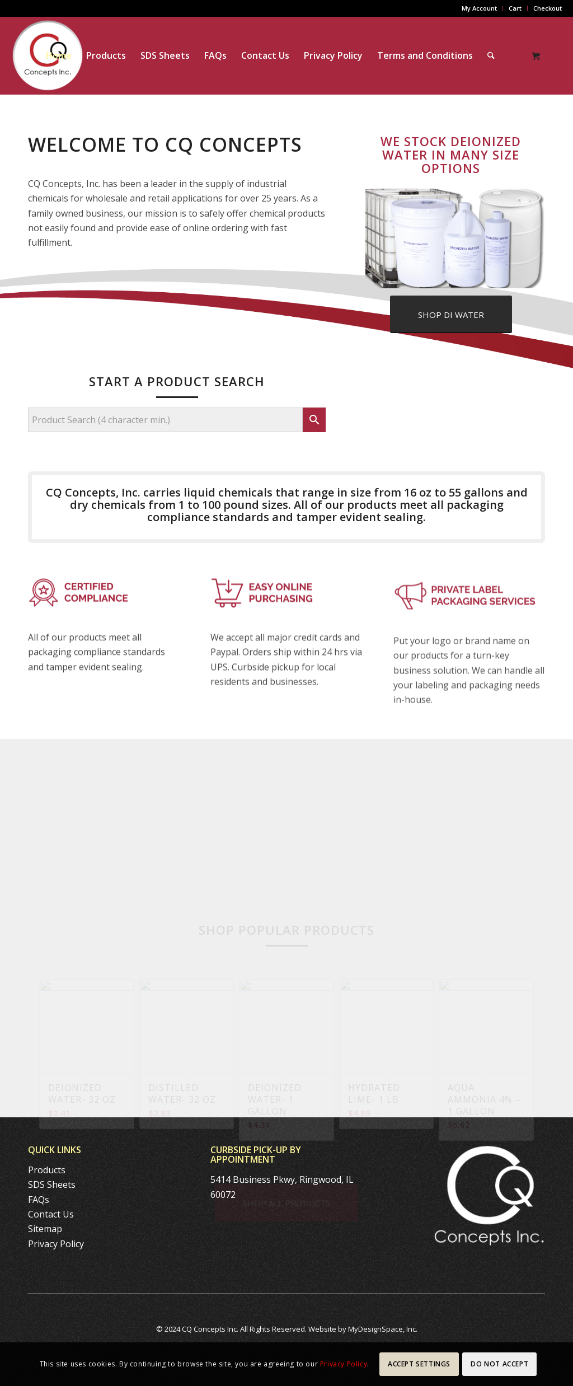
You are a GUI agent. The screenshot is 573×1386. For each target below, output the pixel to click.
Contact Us (51, 1214)
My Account (479, 8)
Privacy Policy (56, 1244)
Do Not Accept (499, 1364)
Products (46, 1170)
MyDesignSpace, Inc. (382, 1329)
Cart (515, 8)
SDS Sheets (52, 1184)
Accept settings (419, 1364)
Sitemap (45, 1229)
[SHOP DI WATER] (451, 314)
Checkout (547, 8)
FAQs (38, 1199)
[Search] (491, 55)
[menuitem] (479, 8)
